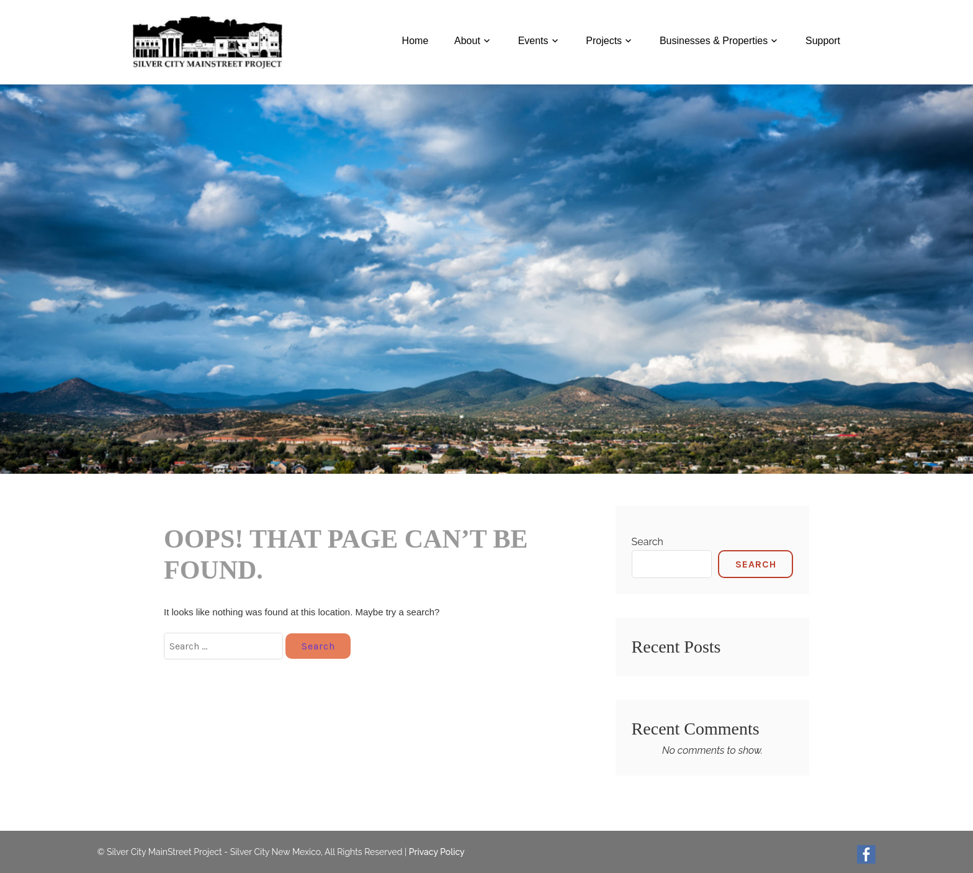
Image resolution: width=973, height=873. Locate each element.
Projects (604, 40)
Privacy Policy (437, 852)
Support (822, 40)
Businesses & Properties (714, 40)
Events (533, 40)
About (467, 40)
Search (647, 542)
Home (415, 40)
